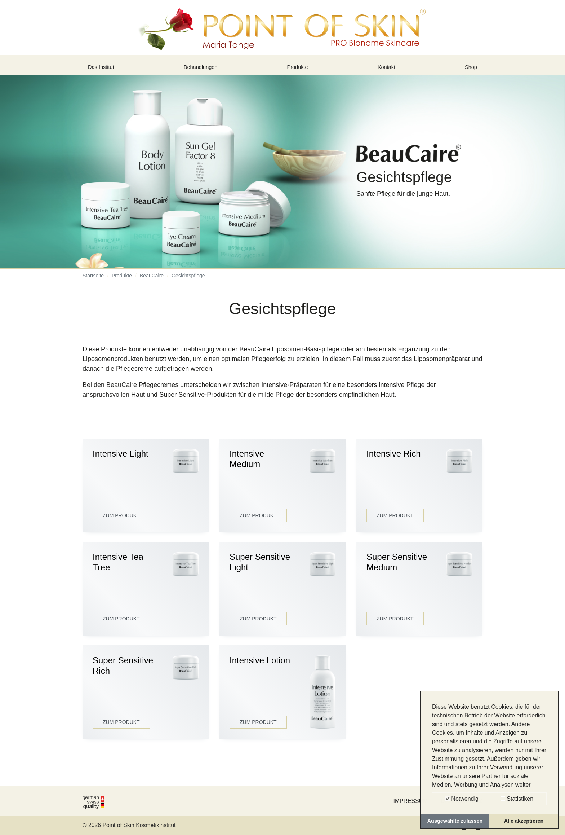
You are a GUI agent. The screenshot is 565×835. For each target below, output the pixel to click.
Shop (469, 69)
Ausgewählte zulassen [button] (455, 821)
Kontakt (388, 69)
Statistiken (517, 799)
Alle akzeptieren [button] (524, 821)
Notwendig (462, 799)
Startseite (93, 281)
